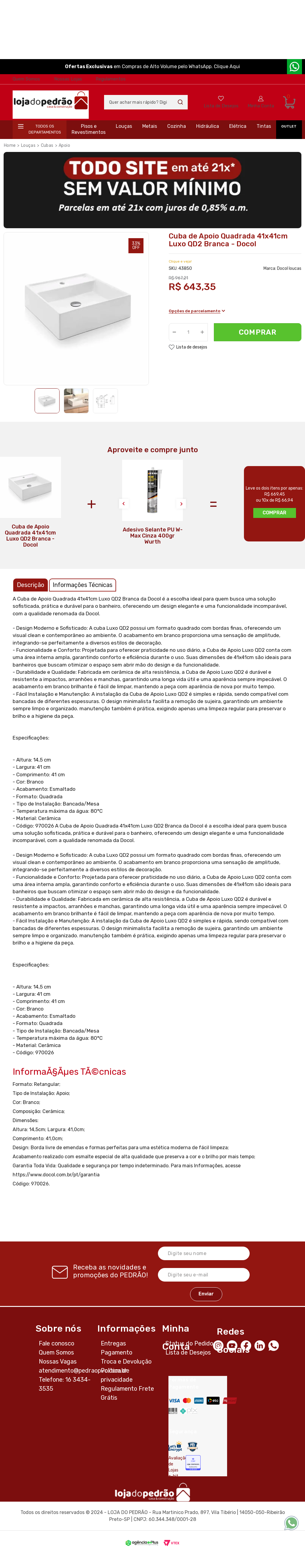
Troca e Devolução (126, 1361)
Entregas (113, 1343)
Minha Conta (261, 106)
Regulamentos (111, 79)
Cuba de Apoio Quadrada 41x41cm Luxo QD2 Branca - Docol (30, 535)
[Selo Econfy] (193, 1462)
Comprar (257, 332)
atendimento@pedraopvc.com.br (83, 1370)
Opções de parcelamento (197, 311)
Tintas (264, 126)
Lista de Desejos (221, 106)
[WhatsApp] (275, 1344)
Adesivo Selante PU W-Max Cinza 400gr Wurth (153, 535)
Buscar (180, 102)
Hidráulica (207, 126)
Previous (124, 503)
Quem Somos (26, 79)
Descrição (30, 584)
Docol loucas (289, 268)
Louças (124, 126)
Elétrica (237, 126)
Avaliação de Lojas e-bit (174, 1467)
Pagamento (116, 1352)
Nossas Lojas (68, 79)
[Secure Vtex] (192, 1446)
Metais (149, 126)
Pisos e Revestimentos (89, 129)
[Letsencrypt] (175, 1446)
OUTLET (289, 126)
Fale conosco (56, 1343)
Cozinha (176, 126)
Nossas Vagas (58, 1361)
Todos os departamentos (45, 129)
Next (181, 503)
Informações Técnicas (82, 584)
